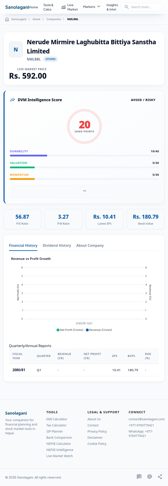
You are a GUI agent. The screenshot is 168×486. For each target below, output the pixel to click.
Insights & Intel (112, 7)
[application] (84, 294)
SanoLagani (15, 19)
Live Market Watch (59, 456)
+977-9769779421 (141, 425)
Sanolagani (17, 7)
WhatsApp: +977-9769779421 (141, 433)
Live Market (69, 7)
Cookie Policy (97, 444)
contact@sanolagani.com (146, 419)
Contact (93, 425)
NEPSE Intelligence (59, 450)
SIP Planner (54, 431)
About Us (94, 419)
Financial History (23, 245)
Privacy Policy (97, 431)
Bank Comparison (59, 437)
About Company (90, 245)
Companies (54, 19)
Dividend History (57, 245)
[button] (69, 330)
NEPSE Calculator (58, 444)
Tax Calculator (56, 425)
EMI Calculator (56, 419)
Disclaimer (95, 437)
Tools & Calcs (48, 7)
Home (33, 7)
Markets (92, 7)
